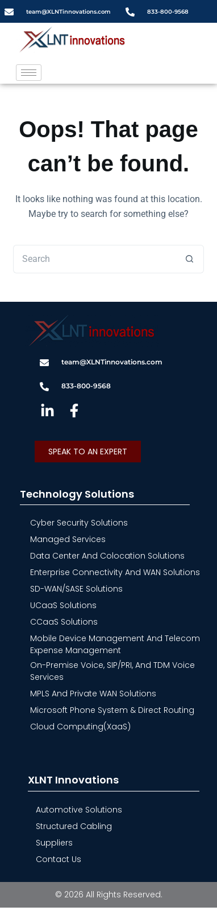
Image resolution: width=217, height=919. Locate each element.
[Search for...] (94, 259)
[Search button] (190, 259)
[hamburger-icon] (28, 72)
